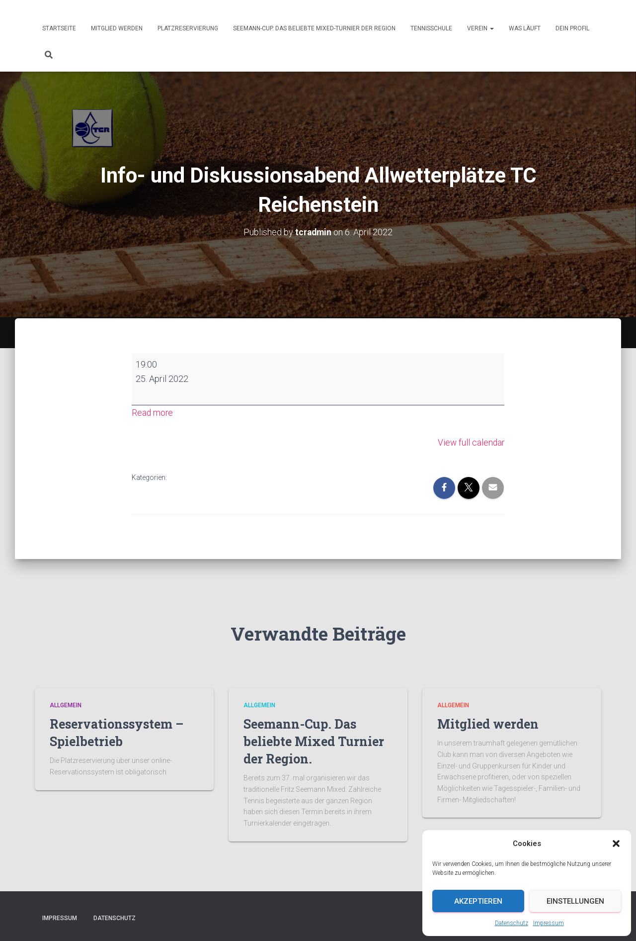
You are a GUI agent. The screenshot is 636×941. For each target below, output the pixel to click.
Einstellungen (575, 901)
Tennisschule (431, 28)
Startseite (59, 28)
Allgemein (65, 705)
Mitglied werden (117, 28)
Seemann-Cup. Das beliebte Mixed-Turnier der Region (314, 28)
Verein (480, 28)
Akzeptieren (478, 901)
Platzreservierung (188, 28)
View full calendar (470, 442)
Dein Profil (572, 28)
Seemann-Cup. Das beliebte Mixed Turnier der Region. (313, 741)
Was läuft (525, 28)
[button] (616, 843)
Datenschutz (511, 923)
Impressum (548, 923)
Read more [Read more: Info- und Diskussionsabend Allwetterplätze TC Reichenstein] (153, 412)
